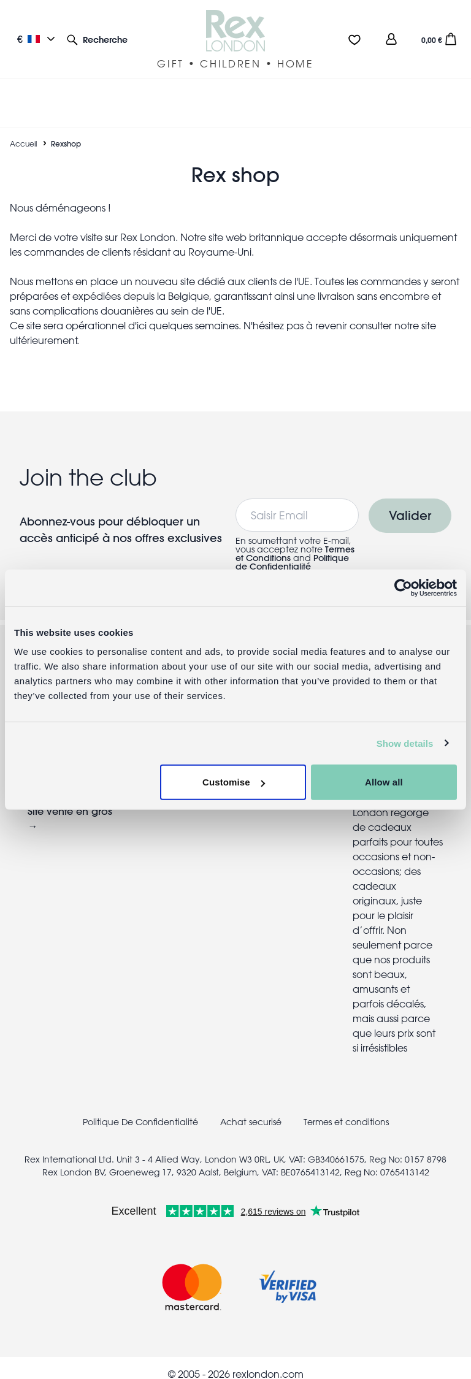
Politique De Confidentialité (140, 1109)
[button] (97, 39)
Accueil (23, 131)
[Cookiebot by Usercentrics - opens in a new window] (403, 587)
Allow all (384, 782)
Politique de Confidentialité (292, 549)
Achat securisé (250, 1109)
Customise (233, 782)
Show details (405, 743)
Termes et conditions (346, 1109)
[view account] (391, 39)
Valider (410, 502)
